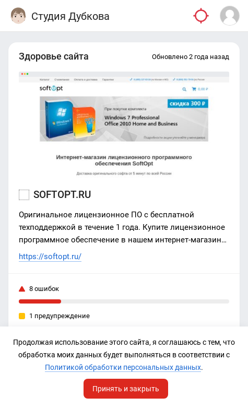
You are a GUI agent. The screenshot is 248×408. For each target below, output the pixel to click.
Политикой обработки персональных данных (123, 367)
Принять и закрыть (125, 388)
